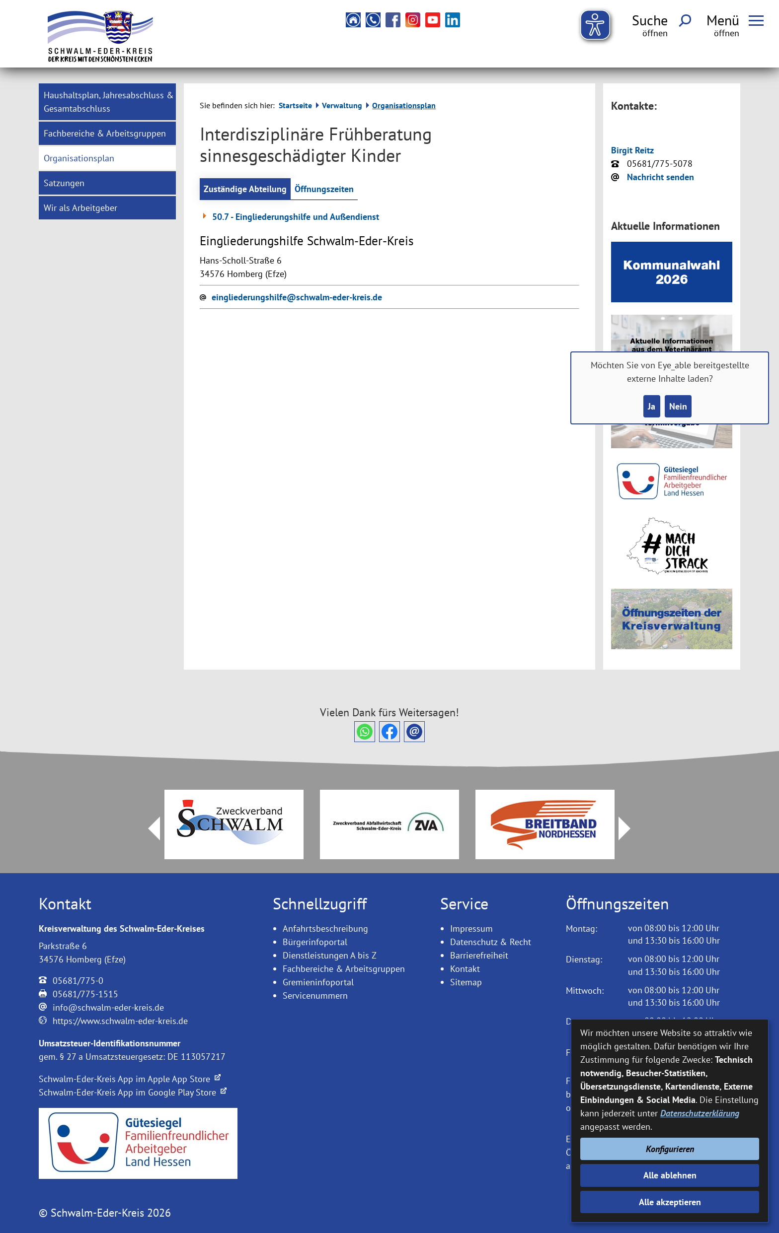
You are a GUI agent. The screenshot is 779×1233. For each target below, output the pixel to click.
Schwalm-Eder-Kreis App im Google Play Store (133, 1092)
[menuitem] (107, 101)
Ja (651, 406)
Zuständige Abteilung (245, 189)
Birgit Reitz (632, 150)
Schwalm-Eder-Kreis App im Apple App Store (130, 1079)
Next (630, 828)
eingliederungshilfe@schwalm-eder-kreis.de (297, 297)
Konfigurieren (670, 1149)
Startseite (295, 105)
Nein (678, 406)
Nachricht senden (660, 177)
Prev (148, 828)
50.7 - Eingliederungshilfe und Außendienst (289, 216)
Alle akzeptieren (670, 1202)
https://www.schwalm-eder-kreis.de (120, 1021)
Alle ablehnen (670, 1175)
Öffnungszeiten (324, 189)
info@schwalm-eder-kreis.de (108, 1007)
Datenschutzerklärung (699, 1113)
